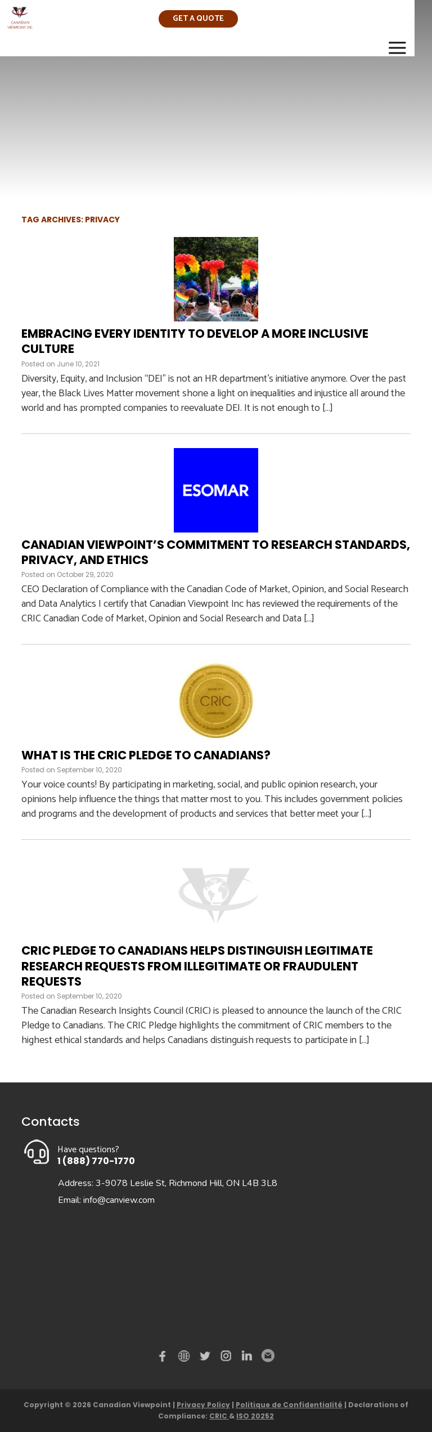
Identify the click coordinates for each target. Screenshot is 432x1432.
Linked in (247, 1358)
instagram (226, 1358)
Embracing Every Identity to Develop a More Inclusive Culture (194, 341)
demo (186, 1356)
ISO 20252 (255, 1416)
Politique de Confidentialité (289, 1404)
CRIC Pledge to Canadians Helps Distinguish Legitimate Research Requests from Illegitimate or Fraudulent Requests (197, 966)
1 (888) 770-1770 (96, 1160)
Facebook (165, 1358)
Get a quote (198, 18)
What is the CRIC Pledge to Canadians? (146, 755)
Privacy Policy (203, 1404)
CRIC (219, 1416)
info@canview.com (119, 1200)
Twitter (206, 1358)
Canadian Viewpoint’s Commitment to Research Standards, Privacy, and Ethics (215, 552)
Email (267, 1356)
